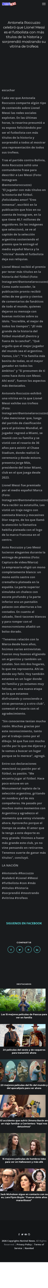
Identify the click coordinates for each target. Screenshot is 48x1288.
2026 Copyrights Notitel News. (18, 1240)
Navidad (29, 1248)
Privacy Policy (24, 1244)
